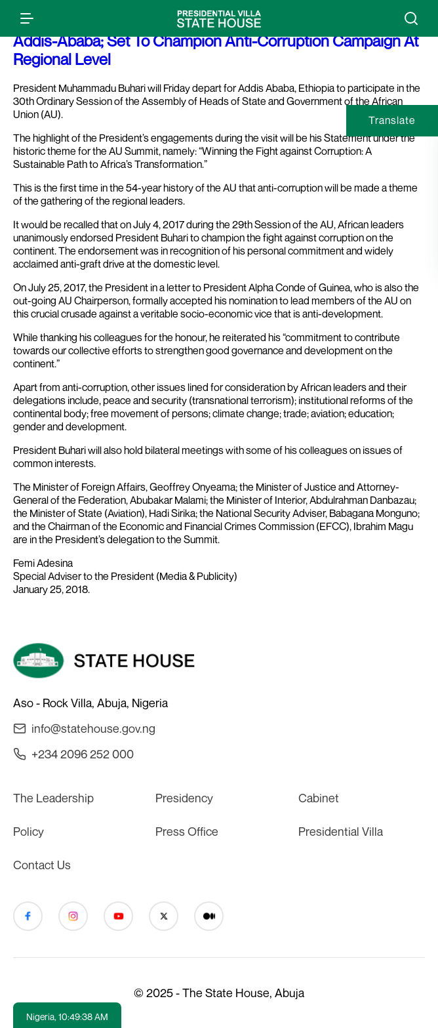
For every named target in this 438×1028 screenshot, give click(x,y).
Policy (28, 831)
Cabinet (318, 798)
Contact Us (42, 864)
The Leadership (53, 798)
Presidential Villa (340, 831)
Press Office (186, 831)
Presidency (184, 798)
